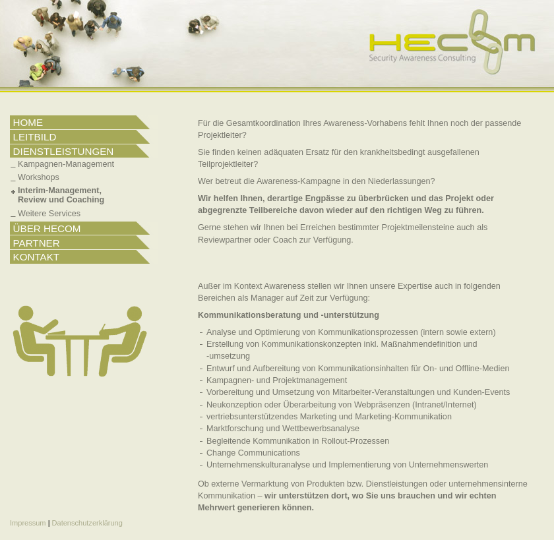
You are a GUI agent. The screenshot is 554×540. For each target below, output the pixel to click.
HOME (28, 122)
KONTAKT (36, 256)
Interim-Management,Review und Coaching (61, 195)
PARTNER (36, 243)
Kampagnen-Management (66, 164)
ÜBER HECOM (47, 228)
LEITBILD (35, 136)
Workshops (38, 177)
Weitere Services (49, 213)
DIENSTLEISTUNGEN (63, 151)
